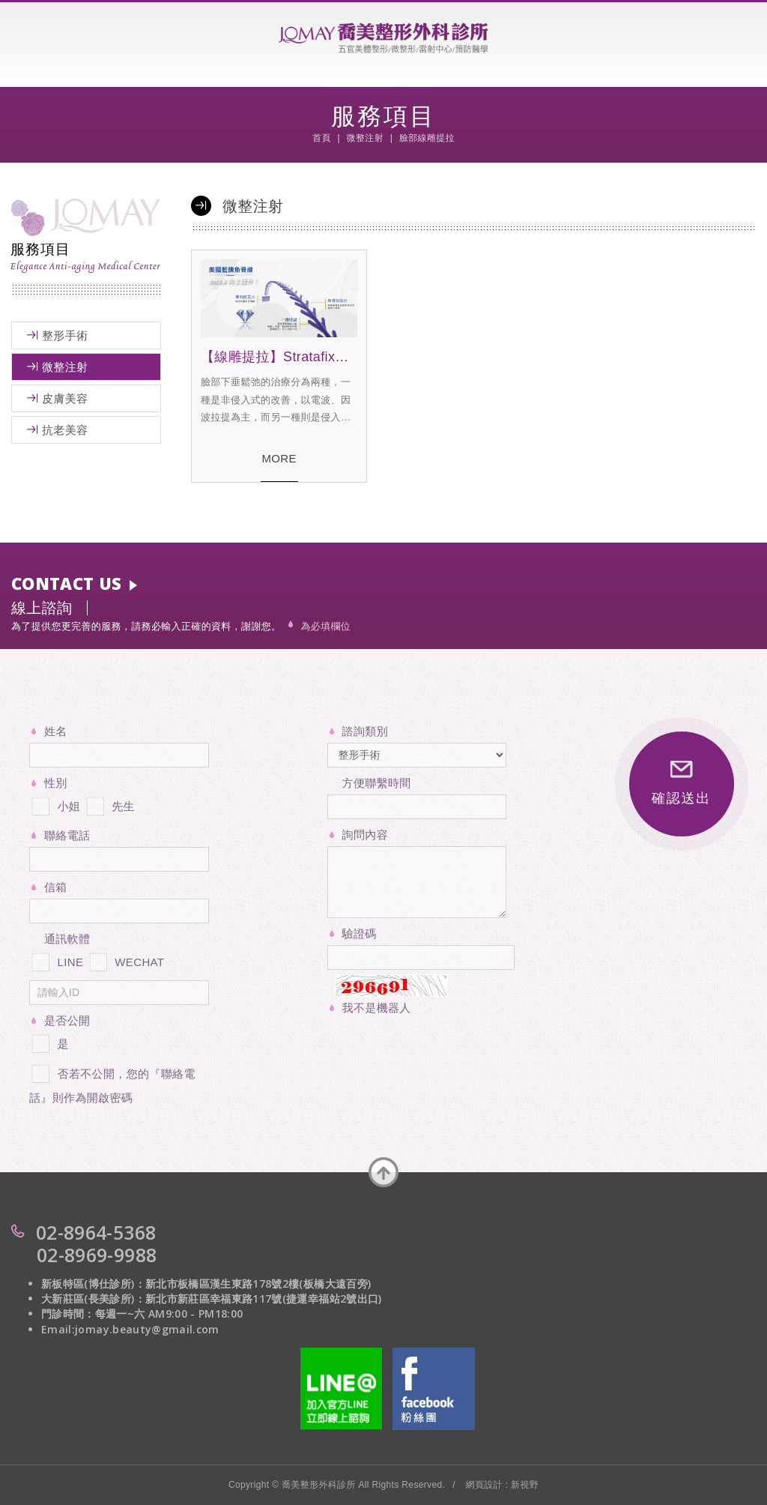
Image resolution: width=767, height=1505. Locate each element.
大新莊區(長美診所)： (93, 1298)
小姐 (54, 803)
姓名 (55, 731)
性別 (55, 782)
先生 (109, 803)
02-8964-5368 (96, 1232)
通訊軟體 (67, 938)
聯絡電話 (67, 835)
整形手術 (65, 335)
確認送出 (681, 783)
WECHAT (126, 959)
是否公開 (67, 1020)
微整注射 (65, 367)
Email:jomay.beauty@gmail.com (130, 1329)
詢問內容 (365, 834)
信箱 (55, 887)
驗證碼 (359, 933)
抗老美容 (65, 429)
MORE (279, 458)
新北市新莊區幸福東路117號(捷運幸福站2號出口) (263, 1298)
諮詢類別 (365, 731)
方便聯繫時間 (376, 782)
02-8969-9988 (97, 1254)
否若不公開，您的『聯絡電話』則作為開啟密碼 (112, 1083)
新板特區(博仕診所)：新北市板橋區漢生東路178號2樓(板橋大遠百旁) (206, 1283)
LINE (56, 959)
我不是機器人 (376, 1007)
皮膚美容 (65, 398)
